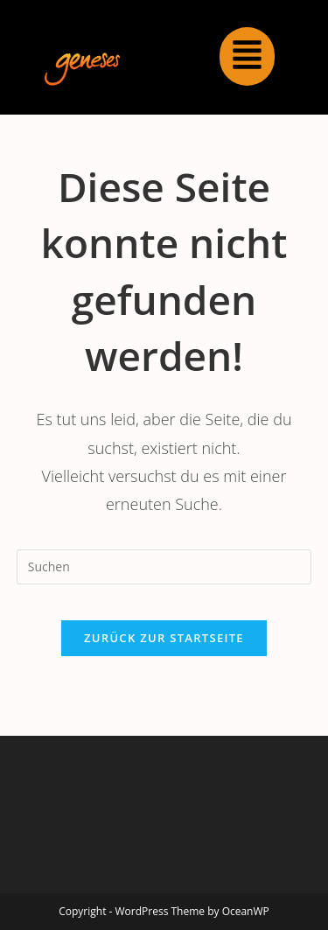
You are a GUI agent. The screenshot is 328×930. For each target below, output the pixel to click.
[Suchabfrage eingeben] (164, 566)
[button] (247, 56)
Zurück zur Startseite (164, 638)
